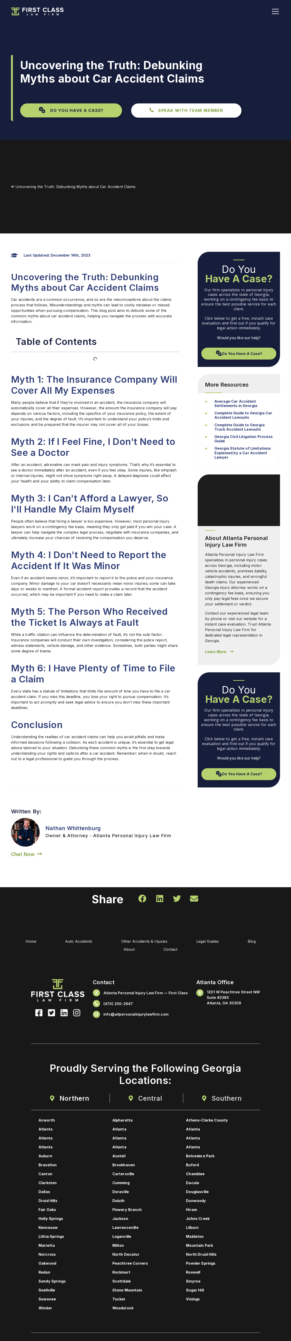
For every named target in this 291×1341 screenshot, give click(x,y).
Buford (192, 1165)
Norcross (47, 1255)
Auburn (45, 1156)
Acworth (47, 1121)
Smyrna (193, 1282)
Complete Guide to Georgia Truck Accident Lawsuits (239, 427)
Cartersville (123, 1174)
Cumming (121, 1183)
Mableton (195, 1237)
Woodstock (122, 1308)
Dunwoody (196, 1201)
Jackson (120, 1219)
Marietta (47, 1246)
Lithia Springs (51, 1237)
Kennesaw (48, 1228)
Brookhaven (123, 1165)
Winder (45, 1308)
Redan (44, 1273)
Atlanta (46, 1130)
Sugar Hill (195, 1290)
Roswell (193, 1273)
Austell (118, 1156)
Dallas (44, 1192)
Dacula (192, 1183)
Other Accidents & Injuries (143, 942)
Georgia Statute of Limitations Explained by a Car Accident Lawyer (242, 452)
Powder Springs (200, 1264)
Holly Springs (51, 1219)
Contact (173, 950)
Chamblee (195, 1174)
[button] (71, 110)
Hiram (191, 1210)
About (128, 950)
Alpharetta (122, 1121)
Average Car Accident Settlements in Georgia (236, 403)
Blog (257, 942)
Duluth (118, 1201)
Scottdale (121, 1282)
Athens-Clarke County (207, 1121)
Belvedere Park (200, 1156)
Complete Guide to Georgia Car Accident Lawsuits (243, 415)
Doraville (120, 1192)
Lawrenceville (125, 1228)
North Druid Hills (201, 1255)
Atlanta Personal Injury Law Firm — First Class (145, 993)
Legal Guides (210, 942)
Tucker (119, 1299)
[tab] (69, 1099)
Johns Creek (198, 1219)
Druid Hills (48, 1201)
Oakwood (47, 1264)
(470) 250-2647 (118, 1004)
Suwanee (47, 1299)
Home (23, 942)
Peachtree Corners (130, 1264)
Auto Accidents (74, 942)
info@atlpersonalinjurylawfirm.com (136, 1015)
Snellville (47, 1290)
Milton (118, 1246)
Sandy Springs (52, 1282)
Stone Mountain (127, 1290)
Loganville (121, 1237)
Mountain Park (199, 1246)
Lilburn (192, 1228)
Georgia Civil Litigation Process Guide (243, 438)
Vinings (193, 1299)
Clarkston (48, 1183)
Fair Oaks (47, 1210)
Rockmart (121, 1273)
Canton (45, 1174)
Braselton (48, 1165)
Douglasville (197, 1192)
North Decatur (125, 1255)
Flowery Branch (127, 1210)
